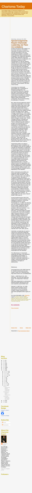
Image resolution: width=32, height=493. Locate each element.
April (5, 381)
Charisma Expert (5, 444)
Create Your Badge (5, 415)
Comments (5, 425)
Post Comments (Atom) (24, 330)
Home (21, 327)
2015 (4, 363)
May (5, 380)
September (6, 375)
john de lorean (14, 300)
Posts (4, 422)
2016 (4, 361)
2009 (4, 400)
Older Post (28, 327)
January (5, 385)
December (6, 371)
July (5, 377)
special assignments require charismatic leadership (19, 301)
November (6, 372)
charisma (21, 297)
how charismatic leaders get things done (22, 299)
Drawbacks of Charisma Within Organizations (6, 393)
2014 (4, 364)
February (6, 383)
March (5, 382)
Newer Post (14, 327)
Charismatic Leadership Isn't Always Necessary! (6, 398)
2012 (4, 367)
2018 (4, 360)
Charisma (27, 295)
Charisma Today (13, 6)
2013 (4, 365)
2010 (4, 370)
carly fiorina (16, 297)
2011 (4, 368)
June (5, 378)
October (5, 373)
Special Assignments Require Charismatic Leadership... (6, 388)
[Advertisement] (21, 28)
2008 (4, 402)
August (5, 376)
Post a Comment (15, 308)
